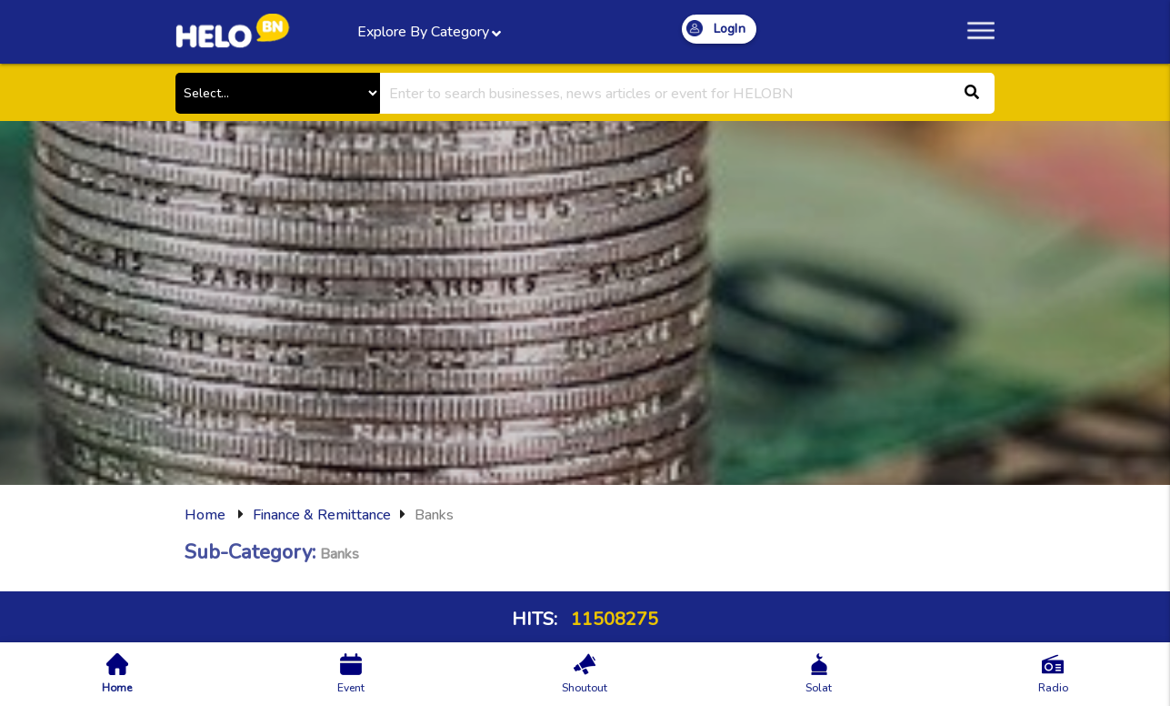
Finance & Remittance (322, 515)
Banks (434, 515)
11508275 (612, 619)
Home (205, 515)
